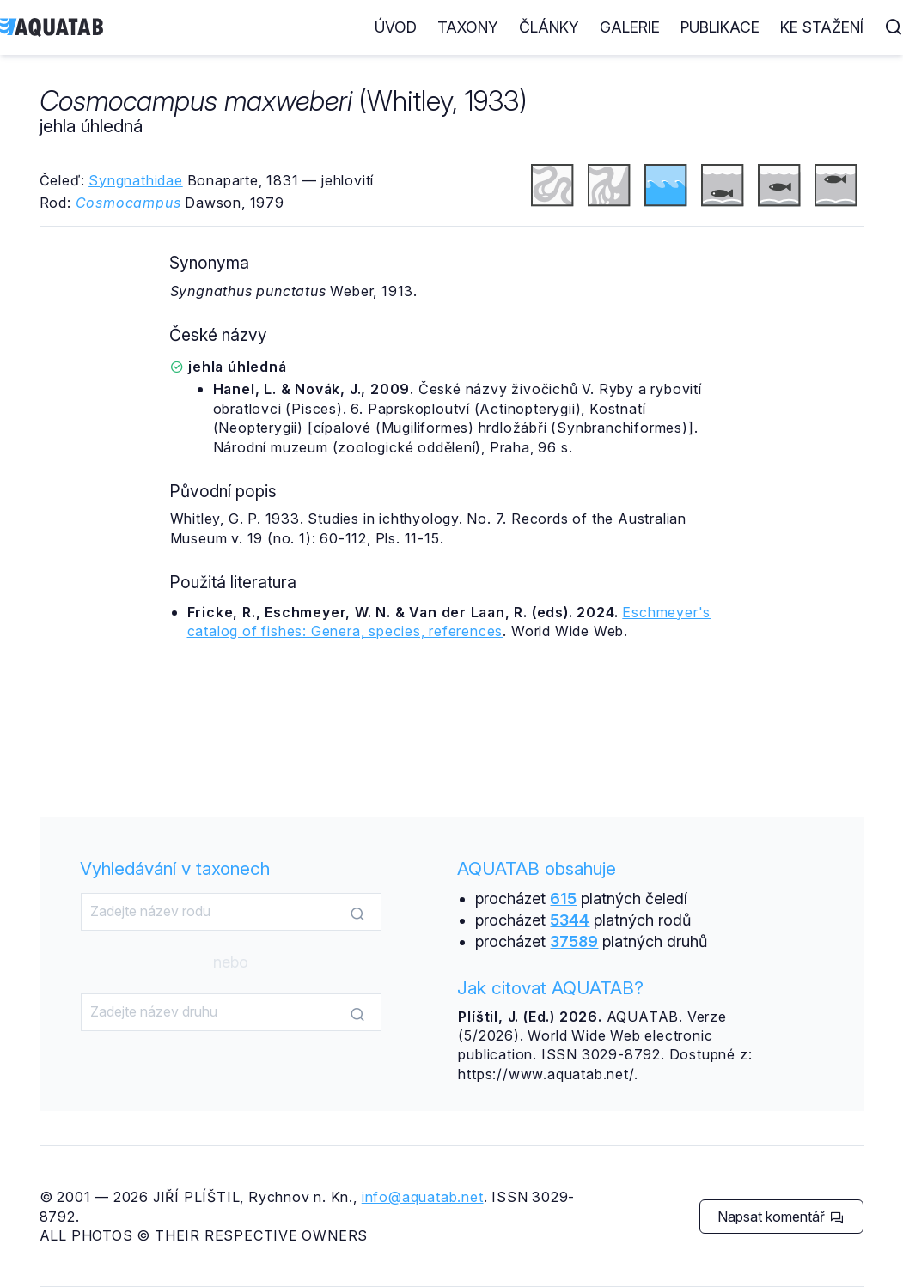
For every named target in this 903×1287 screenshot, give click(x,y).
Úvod (396, 27)
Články (549, 27)
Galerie (630, 27)
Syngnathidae (135, 180)
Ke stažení (821, 27)
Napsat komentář (780, 1216)
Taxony (467, 27)
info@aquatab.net (423, 1196)
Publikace (720, 27)
